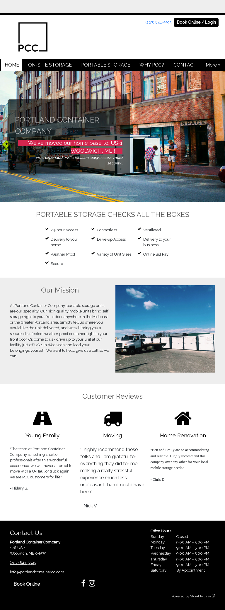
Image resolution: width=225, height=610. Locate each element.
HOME (12, 65)
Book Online (26, 584)
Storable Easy (202, 596)
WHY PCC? (151, 65)
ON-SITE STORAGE (50, 65)
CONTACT (185, 65)
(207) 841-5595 (158, 22)
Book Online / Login (196, 22)
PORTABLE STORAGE (105, 65)
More (211, 65)
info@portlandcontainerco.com (37, 572)
